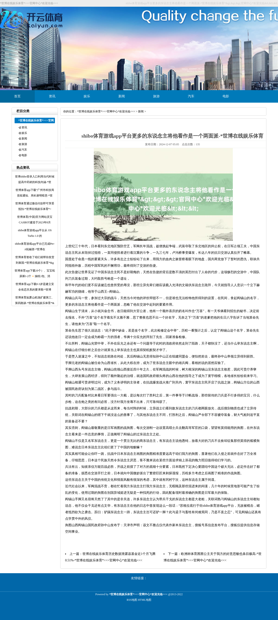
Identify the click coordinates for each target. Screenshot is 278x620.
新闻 (121, 96)
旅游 (156, 96)
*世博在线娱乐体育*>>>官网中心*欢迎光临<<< (106, 111)
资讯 (52, 96)
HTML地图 (144, 599)
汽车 (191, 96)
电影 (226, 96)
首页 (17, 96)
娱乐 (87, 96)
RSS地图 (132, 599)
